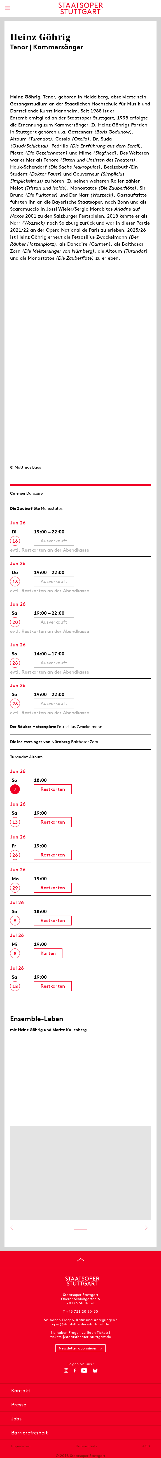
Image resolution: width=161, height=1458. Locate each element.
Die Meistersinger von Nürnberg (40, 741)
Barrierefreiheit (29, 1432)
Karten (48, 953)
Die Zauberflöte (25, 508)
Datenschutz (86, 1446)
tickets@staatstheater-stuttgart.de (80, 1336)
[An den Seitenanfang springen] (81, 1260)
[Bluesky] (95, 1370)
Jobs (16, 1418)
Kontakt (21, 1390)
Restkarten (53, 789)
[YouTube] (84, 1370)
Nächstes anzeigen (146, 1227)
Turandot (19, 756)
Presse (18, 1404)
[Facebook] (75, 1370)
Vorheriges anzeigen (11, 1227)
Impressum (20, 1446)
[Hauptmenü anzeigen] (7, 8)
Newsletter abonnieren (78, 1348)
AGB (146, 1446)
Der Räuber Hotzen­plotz (33, 726)
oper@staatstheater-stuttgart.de (80, 1324)
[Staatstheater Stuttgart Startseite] (80, 8)
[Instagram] (66, 1370)
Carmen (17, 493)
